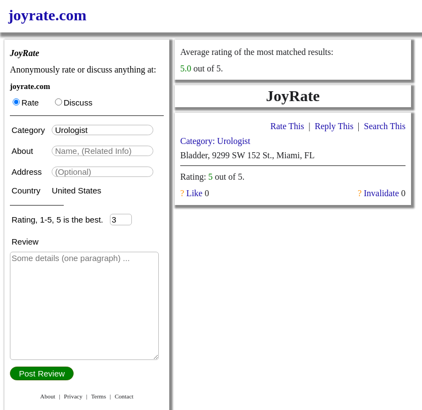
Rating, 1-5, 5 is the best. (61, 219)
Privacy (73, 396)
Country (27, 190)
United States (76, 190)
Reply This (334, 126)
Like (194, 193)
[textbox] (102, 130)
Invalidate (381, 193)
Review (25, 241)
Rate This (287, 126)
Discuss (74, 102)
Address (28, 171)
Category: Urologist (215, 141)
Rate (26, 102)
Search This (385, 126)
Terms (98, 396)
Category (30, 130)
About (23, 151)
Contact (124, 396)
